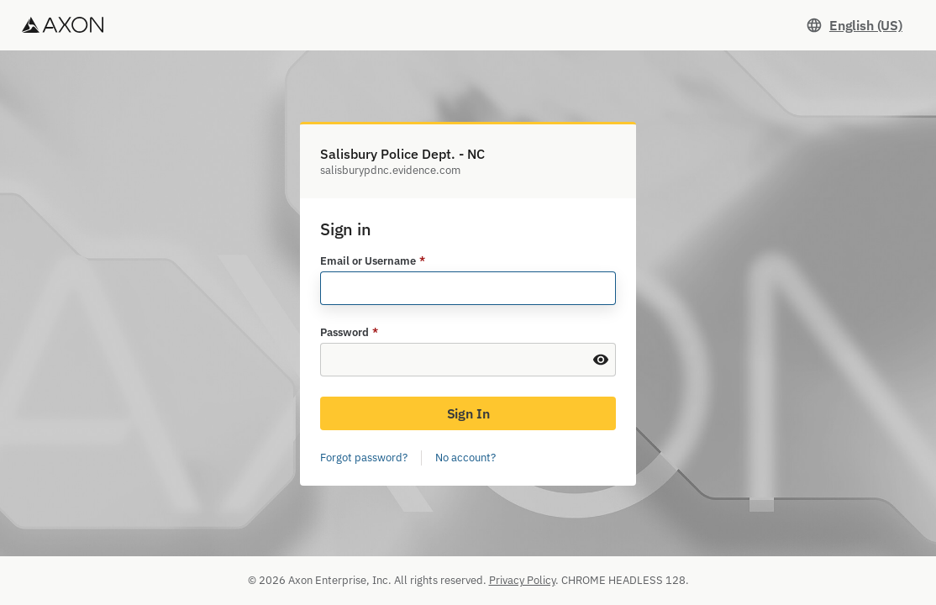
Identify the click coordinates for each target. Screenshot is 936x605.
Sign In (468, 413)
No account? (465, 457)
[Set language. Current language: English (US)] (854, 25)
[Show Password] (600, 359)
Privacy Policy (522, 580)
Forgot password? (364, 457)
